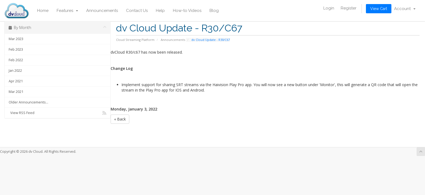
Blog (214, 10)
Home (43, 10)
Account (405, 8)
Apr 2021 (16, 81)
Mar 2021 (16, 91)
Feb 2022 (16, 60)
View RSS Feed (57, 113)
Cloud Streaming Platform (135, 40)
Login (328, 8)
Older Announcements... (28, 102)
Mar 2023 (16, 39)
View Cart (378, 8)
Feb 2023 (16, 49)
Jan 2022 (15, 70)
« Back (120, 119)
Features (67, 10)
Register (348, 8)
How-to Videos (187, 10)
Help (160, 10)
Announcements (102, 10)
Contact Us (137, 10)
